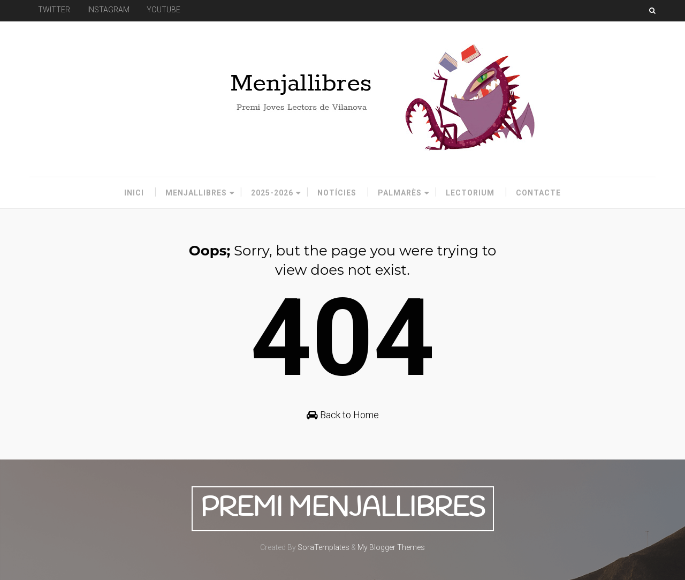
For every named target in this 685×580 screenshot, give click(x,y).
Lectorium (470, 193)
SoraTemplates (323, 547)
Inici (134, 193)
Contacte (538, 193)
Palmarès (400, 193)
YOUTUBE (163, 9)
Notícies (336, 193)
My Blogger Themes (391, 547)
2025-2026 (272, 193)
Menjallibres (196, 193)
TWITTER (54, 9)
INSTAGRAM (108, 9)
